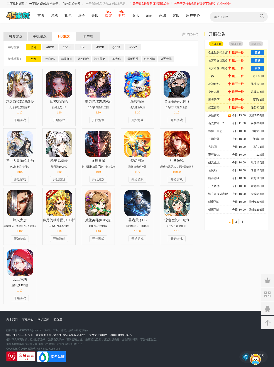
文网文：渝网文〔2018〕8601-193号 (110, 334)
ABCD (50, 47)
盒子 (81, 15)
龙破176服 (257, 91)
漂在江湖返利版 (218, 194)
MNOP (100, 47)
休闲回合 (83, 58)
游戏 (54, 15)
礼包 (67, 15)
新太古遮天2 (216, 123)
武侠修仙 (66, 58)
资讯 (135, 15)
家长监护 (43, 319)
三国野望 (214, 139)
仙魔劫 (212, 170)
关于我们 (12, 319)
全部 (33, 47)
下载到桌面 (15, 3)
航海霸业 (214, 178)
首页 (40, 15)
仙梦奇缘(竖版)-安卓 (220, 60)
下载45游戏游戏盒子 (43, 3)
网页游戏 (15, 36)
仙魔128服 (257, 170)
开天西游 (214, 186)
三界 (211, 76)
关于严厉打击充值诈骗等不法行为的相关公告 (202, 3)
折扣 (121, 15)
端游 (108, 15)
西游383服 (257, 186)
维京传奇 (214, 107)
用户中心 (193, 15)
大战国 (212, 146)
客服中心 (27, 319)
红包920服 (257, 107)
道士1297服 (256, 201)
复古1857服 (256, 115)
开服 (94, 15)
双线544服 (257, 194)
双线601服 (257, 123)
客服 (176, 15)
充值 (148, 15)
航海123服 (257, 178)
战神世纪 (214, 84)
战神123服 (257, 84)
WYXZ (133, 47)
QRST (116, 47)
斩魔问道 (214, 201)
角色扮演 (149, 58)
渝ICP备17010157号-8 (19, 334)
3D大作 (116, 58)
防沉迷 (58, 319)
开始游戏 (20, 120)
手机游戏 (40, 36)
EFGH (67, 47)
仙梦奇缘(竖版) (217, 68)
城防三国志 (215, 131)
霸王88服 (258, 76)
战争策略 (99, 58)
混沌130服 (257, 162)
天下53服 (258, 99)
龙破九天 (214, 91)
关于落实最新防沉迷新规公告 (151, 3)
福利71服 (258, 146)
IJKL (83, 47)
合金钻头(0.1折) (218, 52)
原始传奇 (214, 115)
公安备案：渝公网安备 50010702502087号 (61, 334)
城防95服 (258, 131)
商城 (162, 15)
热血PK (50, 58)
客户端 (88, 36)
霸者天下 (214, 99)
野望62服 (258, 139)
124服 (260, 154)
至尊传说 (214, 154)
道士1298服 (256, 209)
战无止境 (214, 162)
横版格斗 (133, 58)
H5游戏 (63, 36)
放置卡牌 (166, 58)
